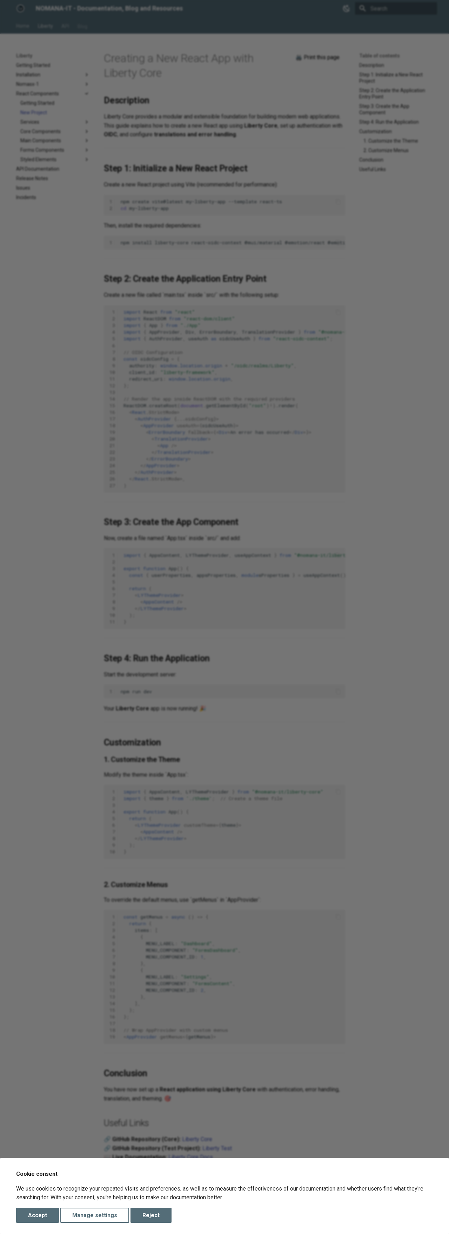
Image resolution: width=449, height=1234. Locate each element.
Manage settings (94, 1215)
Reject (151, 1215)
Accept (37, 1215)
